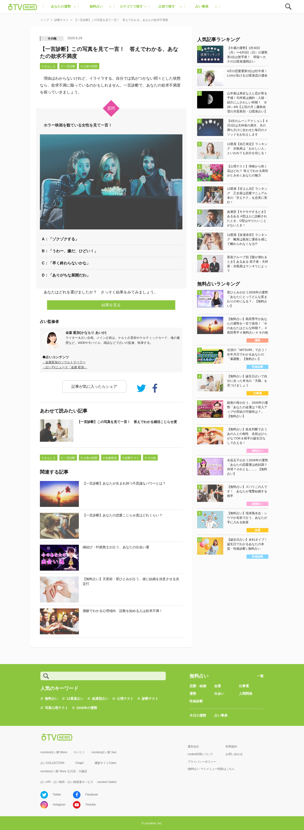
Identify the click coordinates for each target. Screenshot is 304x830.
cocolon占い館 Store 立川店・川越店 (63, 771)
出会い (219, 693)
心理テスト (125, 698)
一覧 (260, 676)
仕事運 (244, 686)
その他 (52, 38)
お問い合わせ (234, 754)
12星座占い (75, 698)
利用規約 (231, 746)
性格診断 (196, 701)
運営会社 (193, 746)
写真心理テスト (56, 708)
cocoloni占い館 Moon (53, 752)
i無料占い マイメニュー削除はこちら (211, 769)
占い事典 (221, 715)
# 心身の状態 (89, 66)
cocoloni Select (106, 782)
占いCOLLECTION (52, 763)
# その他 (150, 458)
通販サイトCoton (105, 763)
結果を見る (111, 305)
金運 (217, 686)
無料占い (51, 698)
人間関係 (245, 693)
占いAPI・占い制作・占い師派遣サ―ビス (66, 782)
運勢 (193, 693)
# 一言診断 (68, 66)
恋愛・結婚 (198, 686)
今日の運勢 (198, 715)
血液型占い (100, 698)
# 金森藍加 (110, 458)
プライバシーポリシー (202, 761)
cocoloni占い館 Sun (103, 752)
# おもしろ (49, 66)
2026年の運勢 (86, 708)
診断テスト (150, 698)
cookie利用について (200, 754)
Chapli (79, 763)
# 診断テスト (131, 458)
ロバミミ (79, 752)
